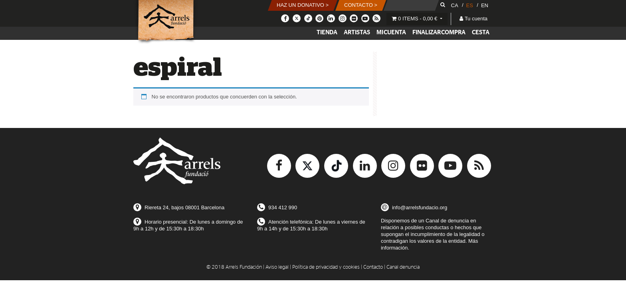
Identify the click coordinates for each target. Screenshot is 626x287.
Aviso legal (277, 267)
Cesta (480, 32)
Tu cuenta (473, 19)
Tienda (327, 32)
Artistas (357, 32)
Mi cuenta (391, 32)
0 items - (415, 19)
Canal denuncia (403, 267)
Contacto (373, 267)
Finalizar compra (439, 32)
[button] (303, 5)
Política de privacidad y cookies (326, 267)
